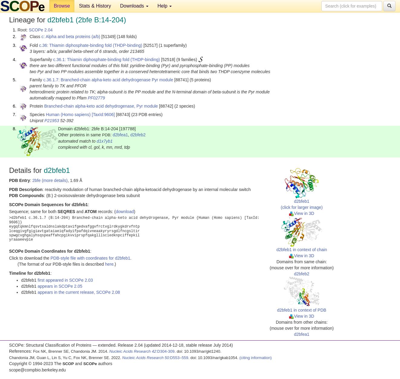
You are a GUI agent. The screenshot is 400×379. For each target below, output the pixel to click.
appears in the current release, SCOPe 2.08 (79, 292)
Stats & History (95, 5)
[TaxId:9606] (103, 114)
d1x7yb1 (105, 141)
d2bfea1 (120, 134)
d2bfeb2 (138, 134)
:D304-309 (142, 351)
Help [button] (165, 5)
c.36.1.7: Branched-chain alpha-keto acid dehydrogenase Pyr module (108, 79)
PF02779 (96, 98)
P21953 (51, 120)
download (125, 211)
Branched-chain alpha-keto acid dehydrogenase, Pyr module (101, 106)
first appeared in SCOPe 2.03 (65, 280)
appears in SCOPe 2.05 (60, 286)
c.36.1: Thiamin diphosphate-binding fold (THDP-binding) (106, 59)
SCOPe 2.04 (41, 30)
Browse (62, 5)
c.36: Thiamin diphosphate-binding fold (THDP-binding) (90, 45)
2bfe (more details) (50, 180)
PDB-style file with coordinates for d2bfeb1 (90, 258)
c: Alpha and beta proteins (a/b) (70, 36)
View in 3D (301, 213)
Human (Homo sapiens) (68, 114)
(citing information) (255, 357)
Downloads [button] (134, 5)
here (109, 264)
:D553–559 (155, 357)
